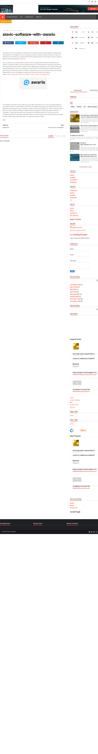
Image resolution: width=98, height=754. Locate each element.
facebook (57, 136)
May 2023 (73, 289)
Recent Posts (78, 90)
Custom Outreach (12, 17)
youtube (72, 177)
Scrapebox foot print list (77, 135)
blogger (51, 136)
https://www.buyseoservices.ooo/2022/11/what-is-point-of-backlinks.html (28, 74)
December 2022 (75, 299)
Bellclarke (23, 59)
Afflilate (73, 106)
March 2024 (74, 287)
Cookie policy (29, 17)
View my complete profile (78, 230)
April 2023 (73, 292)
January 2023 (74, 296)
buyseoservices (77, 227)
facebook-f (73, 180)
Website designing (92, 106)
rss (71, 200)
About (72, 211)
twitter (72, 175)
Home (4, 30)
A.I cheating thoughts (78, 235)
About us (38, 17)
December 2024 (75, 285)
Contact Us (73, 213)
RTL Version (74, 215)
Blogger (89, 167)
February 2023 (74, 294)
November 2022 (75, 301)
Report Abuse (75, 219)
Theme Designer (11, 531)
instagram (73, 182)
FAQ (21, 17)
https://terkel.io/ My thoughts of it (85, 372)
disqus (64, 136)
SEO (7, 30)
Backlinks (79, 106)
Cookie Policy (74, 405)
